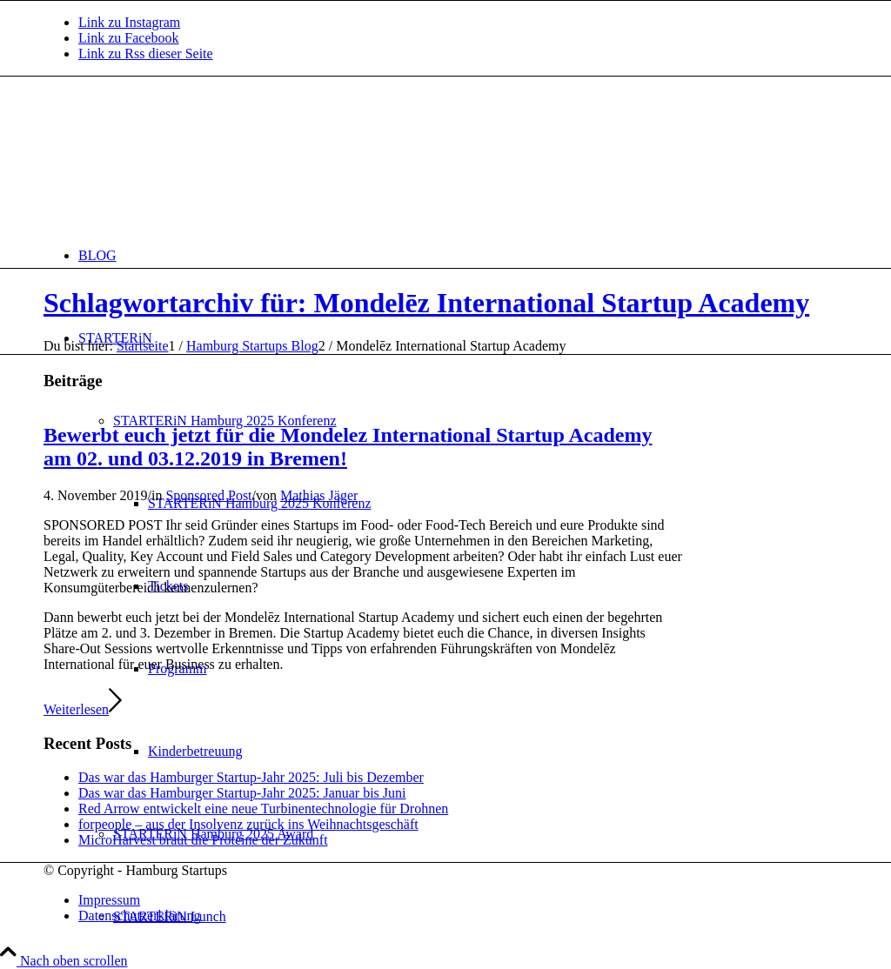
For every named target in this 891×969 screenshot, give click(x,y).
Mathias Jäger (319, 495)
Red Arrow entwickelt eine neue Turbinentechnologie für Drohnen (263, 808)
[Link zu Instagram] (129, 22)
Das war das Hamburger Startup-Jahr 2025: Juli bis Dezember (251, 777)
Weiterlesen (83, 709)
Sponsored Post (208, 495)
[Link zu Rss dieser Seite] (145, 53)
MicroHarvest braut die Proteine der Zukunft (203, 839)
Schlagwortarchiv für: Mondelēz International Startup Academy (426, 302)
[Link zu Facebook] (128, 37)
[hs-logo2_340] (174, 158)
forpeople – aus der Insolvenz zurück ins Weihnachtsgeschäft (248, 824)
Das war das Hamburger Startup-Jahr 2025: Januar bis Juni (242, 792)
